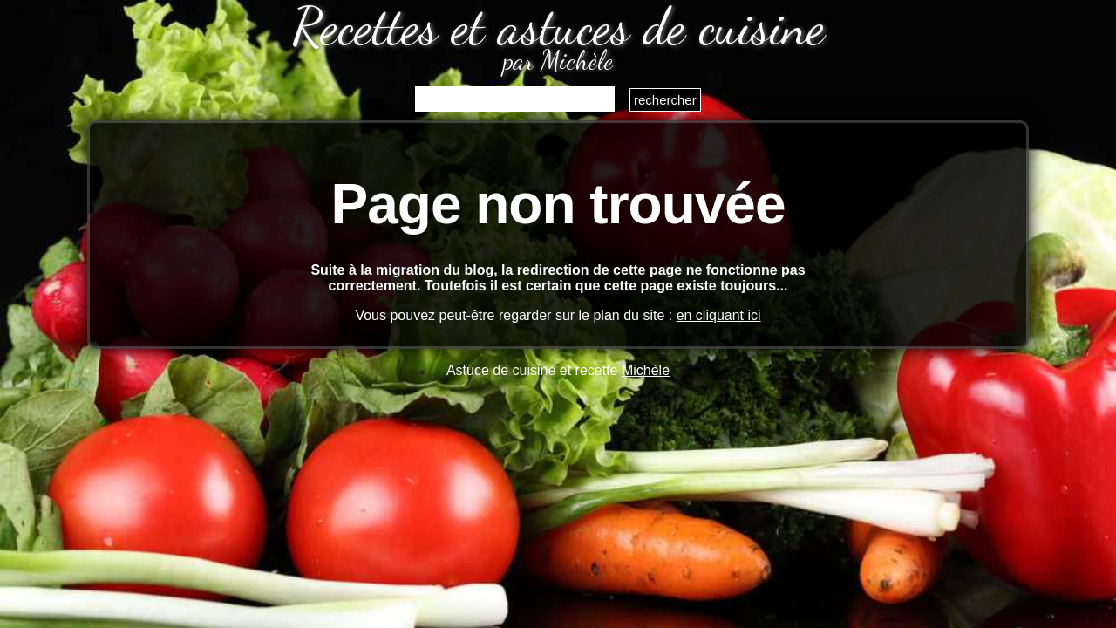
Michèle (646, 370)
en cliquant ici (719, 315)
